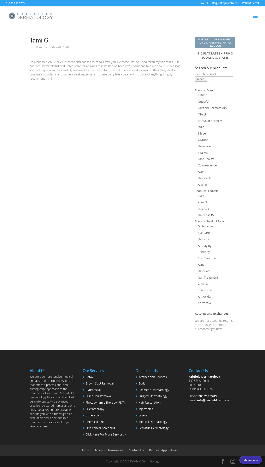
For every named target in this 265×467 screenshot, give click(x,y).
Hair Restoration (150, 402)
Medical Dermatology (153, 422)
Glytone (203, 140)
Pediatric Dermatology (154, 428)
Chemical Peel (95, 422)
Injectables (146, 409)
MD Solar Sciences (210, 121)
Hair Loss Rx (206, 215)
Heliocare (204, 146)
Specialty (204, 252)
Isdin (201, 127)
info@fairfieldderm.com (214, 400)
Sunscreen (205, 290)
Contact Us (136, 450)
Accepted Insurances (108, 450)
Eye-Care (204, 233)
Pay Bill (204, 3)
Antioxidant (205, 296)
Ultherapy (92, 415)
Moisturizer (205, 226)
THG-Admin (40, 47)
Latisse (202, 95)
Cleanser (204, 284)
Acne (201, 265)
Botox (89, 377)
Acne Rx (203, 202)
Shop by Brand (205, 90)
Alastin (202, 185)
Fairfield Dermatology (212, 108)
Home (85, 450)
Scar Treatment (208, 258)
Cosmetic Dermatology (154, 390)
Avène (202, 172)
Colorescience (207, 165)
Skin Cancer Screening (100, 428)
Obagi (202, 114)
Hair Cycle (204, 178)
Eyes (201, 196)
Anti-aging (205, 245)
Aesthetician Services (153, 377)
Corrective (205, 303)
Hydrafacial (93, 390)
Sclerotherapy (95, 409)
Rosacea (203, 209)
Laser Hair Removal (99, 396)
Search (201, 79)
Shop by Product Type (209, 221)
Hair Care (204, 271)
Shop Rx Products (207, 191)
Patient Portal (250, 3)
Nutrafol (203, 101)
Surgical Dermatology (153, 396)
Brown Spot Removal (100, 383)
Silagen (203, 133)
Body (142, 383)
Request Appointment (225, 3)
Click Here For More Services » (106, 434)
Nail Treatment (208, 277)
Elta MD (203, 153)
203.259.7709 (207, 396)
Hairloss (203, 239)
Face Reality (206, 159)
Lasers (143, 415)
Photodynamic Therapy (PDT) (105, 402)
